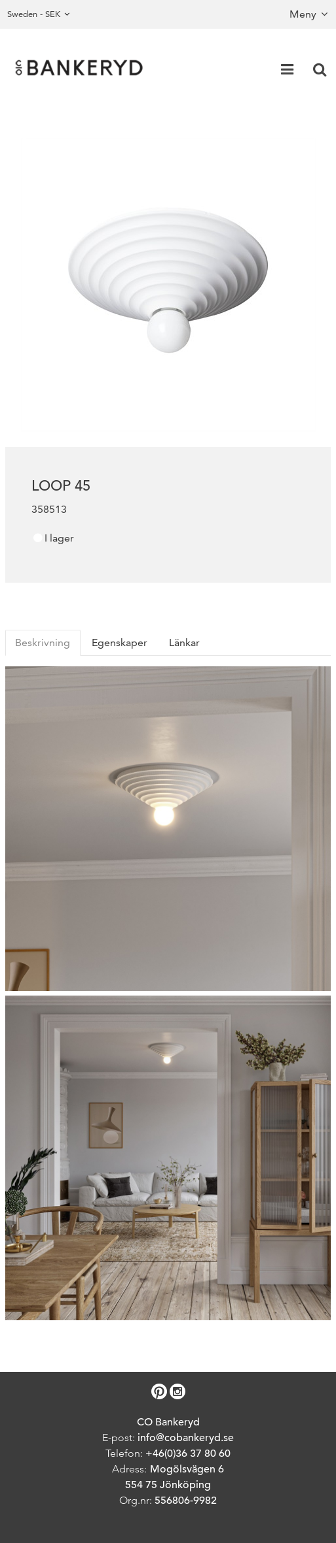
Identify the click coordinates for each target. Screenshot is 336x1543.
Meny (302, 14)
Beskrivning (42, 642)
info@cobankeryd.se (186, 1437)
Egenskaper (119, 642)
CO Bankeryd (168, 1422)
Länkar (184, 642)
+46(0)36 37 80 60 (188, 1453)
